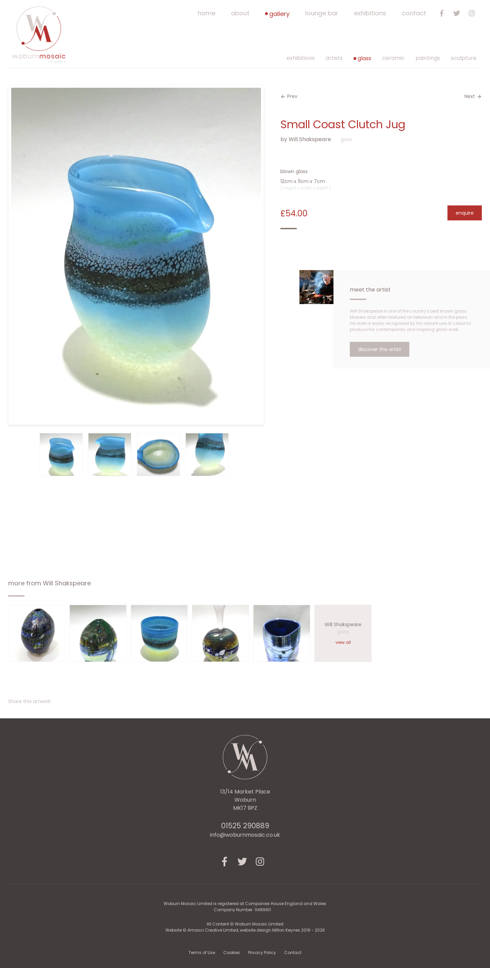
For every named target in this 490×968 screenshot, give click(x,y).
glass (362, 58)
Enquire (465, 213)
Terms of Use (202, 952)
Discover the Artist (379, 349)
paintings (427, 58)
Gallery (277, 14)
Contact (414, 13)
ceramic (393, 58)
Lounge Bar (321, 13)
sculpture (463, 58)
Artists (334, 58)
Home (206, 13)
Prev (288, 96)
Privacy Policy (262, 952)
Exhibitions (370, 13)
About (240, 13)
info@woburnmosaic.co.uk (245, 835)
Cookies (231, 952)
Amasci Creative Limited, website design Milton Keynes (244, 930)
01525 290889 (245, 826)
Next (473, 96)
